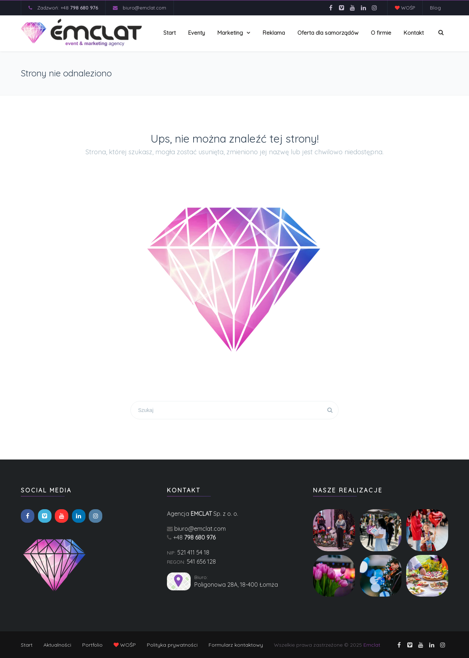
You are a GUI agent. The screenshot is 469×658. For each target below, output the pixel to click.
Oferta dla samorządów (327, 32)
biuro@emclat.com (144, 8)
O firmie (381, 32)
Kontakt (414, 32)
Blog (435, 8)
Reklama (274, 32)
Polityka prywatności (172, 645)
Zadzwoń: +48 (67, 8)
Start (169, 32)
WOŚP (405, 8)
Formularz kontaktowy (236, 645)
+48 (194, 537)
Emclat (371, 645)
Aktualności (57, 645)
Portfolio (92, 645)
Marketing (230, 32)
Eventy (196, 32)
